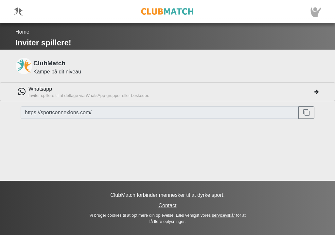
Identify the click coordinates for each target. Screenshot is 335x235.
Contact (167, 205)
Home (22, 32)
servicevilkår (223, 215)
